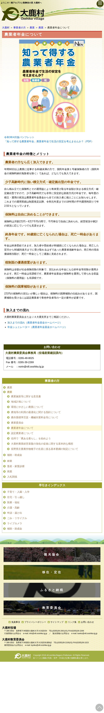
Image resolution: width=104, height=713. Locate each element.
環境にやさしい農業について (27, 407)
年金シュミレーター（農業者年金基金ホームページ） (37, 327)
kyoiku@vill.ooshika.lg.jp (41, 645)
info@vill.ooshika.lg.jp (38, 633)
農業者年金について (22, 428)
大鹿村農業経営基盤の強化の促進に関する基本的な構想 (42, 443)
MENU (100, 6)
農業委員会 (17, 422)
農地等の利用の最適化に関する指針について (36, 412)
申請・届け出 (14, 513)
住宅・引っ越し (16, 497)
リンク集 (72, 622)
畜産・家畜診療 (16, 466)
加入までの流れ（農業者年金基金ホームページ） (34, 322)
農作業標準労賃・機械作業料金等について (34, 417)
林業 (9, 461)
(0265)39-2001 (58, 631)
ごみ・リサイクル (17, 518)
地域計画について (21, 401)
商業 (9, 471)
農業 (9, 387)
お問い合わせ (87, 622)
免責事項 (15, 622)
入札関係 (12, 476)
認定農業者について (22, 433)
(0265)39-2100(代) (64, 642)
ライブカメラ (14, 523)
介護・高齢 (13, 507)
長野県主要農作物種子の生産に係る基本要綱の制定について (44, 449)
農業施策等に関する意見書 (26, 396)
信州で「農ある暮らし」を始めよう (31, 438)
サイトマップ (56, 622)
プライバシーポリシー (35, 622)
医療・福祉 (13, 502)
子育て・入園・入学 (18, 492)
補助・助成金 (14, 455)
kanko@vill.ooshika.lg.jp (87, 633)
